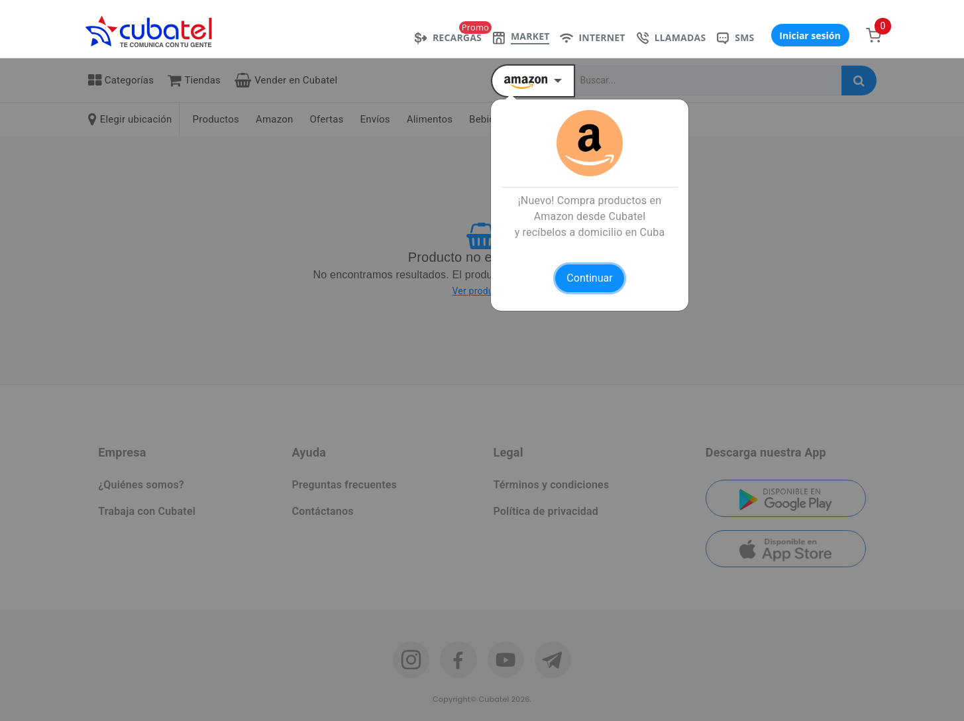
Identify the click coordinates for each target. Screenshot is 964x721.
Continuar (589, 278)
